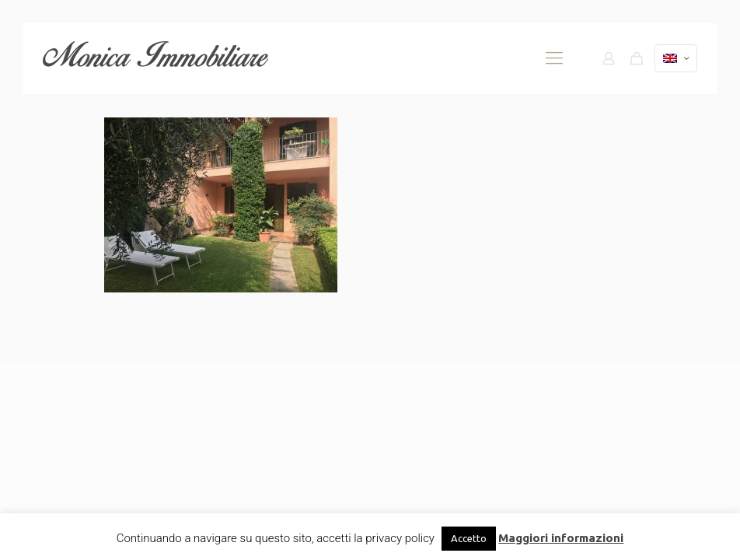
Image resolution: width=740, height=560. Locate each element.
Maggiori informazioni (560, 537)
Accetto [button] (469, 538)
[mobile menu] (554, 58)
